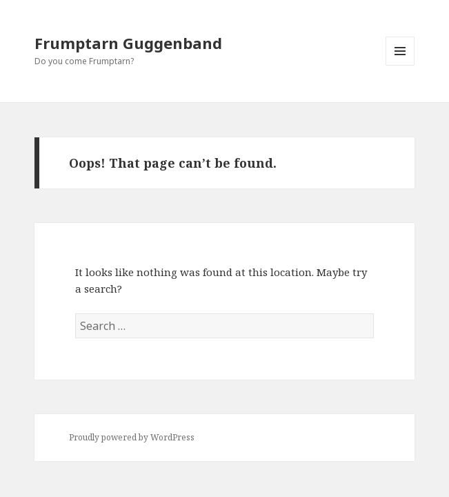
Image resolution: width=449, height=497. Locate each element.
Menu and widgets (400, 65)
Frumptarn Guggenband (128, 42)
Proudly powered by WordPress (131, 437)
